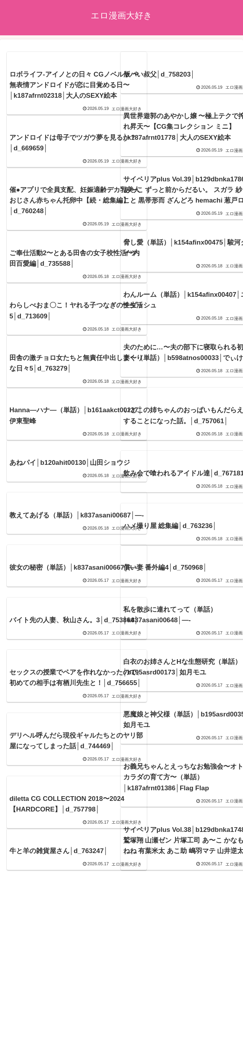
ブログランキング (201, 990)
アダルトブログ (121, 990)
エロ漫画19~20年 (121, 1001)
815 (142, 929)
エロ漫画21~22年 (42, 1001)
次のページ (121, 900)
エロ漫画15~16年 (121, 1013)
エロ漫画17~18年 (200, 1001)
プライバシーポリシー (42, 990)
